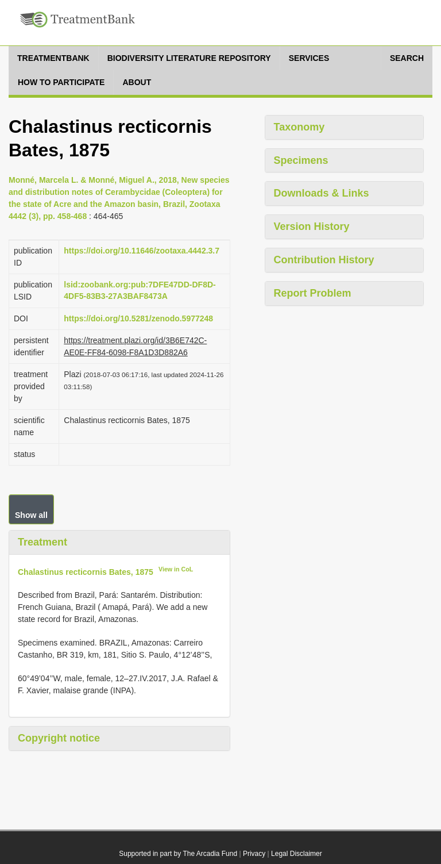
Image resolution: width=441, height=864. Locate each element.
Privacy (254, 854)
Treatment (42, 542)
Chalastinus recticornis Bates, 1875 (85, 571)
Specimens (301, 160)
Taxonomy (299, 127)
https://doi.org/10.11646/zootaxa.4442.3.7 (141, 250)
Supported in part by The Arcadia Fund (178, 854)
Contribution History (324, 260)
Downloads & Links (321, 193)
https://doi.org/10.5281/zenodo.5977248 (138, 318)
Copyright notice (59, 738)
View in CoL (175, 569)
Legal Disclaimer (296, 854)
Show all (31, 515)
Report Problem (312, 293)
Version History (312, 226)
